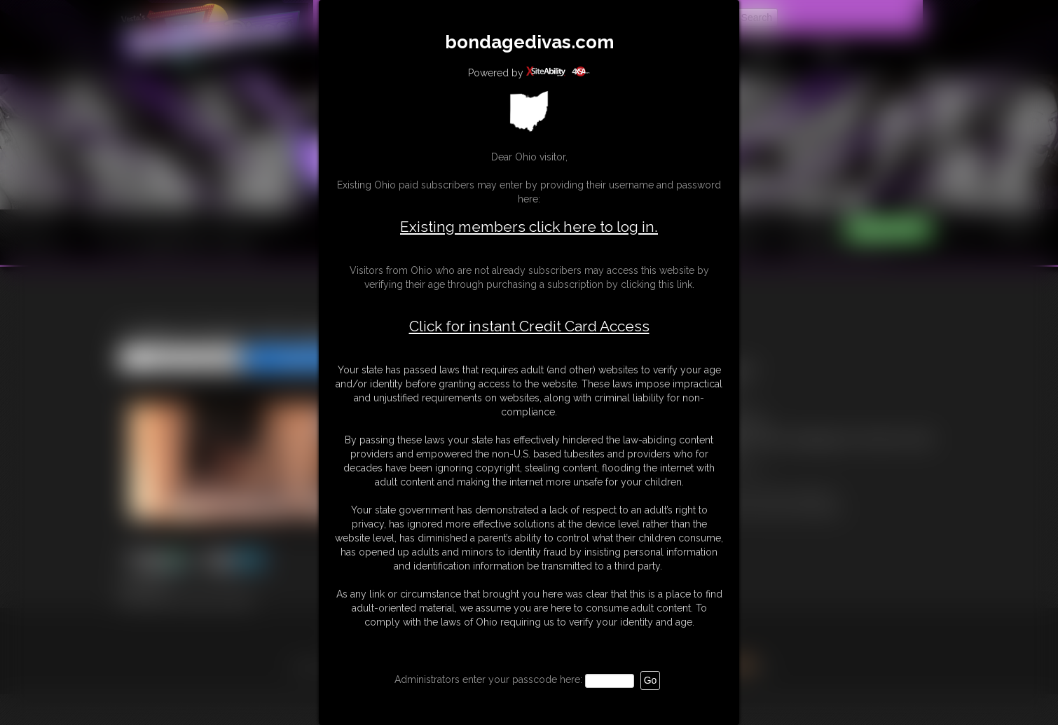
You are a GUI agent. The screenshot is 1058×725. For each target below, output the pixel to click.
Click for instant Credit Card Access (529, 326)
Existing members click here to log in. (529, 226)
